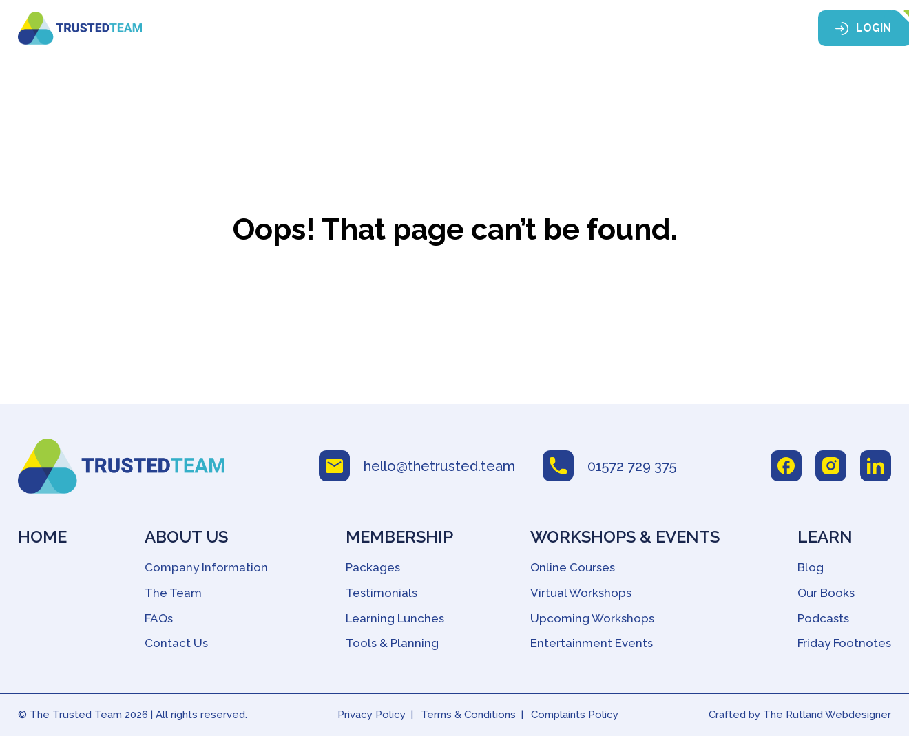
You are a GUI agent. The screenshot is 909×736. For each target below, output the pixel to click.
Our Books (826, 593)
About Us (321, 29)
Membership (420, 29)
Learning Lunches (395, 618)
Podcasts (823, 618)
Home (255, 29)
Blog (810, 567)
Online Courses (572, 567)
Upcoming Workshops (592, 618)
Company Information (206, 567)
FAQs (159, 618)
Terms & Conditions (468, 714)
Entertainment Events (591, 643)
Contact (750, 29)
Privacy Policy (371, 714)
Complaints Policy (574, 714)
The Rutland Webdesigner (827, 714)
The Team (173, 593)
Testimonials (381, 593)
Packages (373, 567)
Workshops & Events (554, 29)
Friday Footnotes (844, 643)
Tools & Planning (392, 643)
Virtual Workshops (580, 593)
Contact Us (176, 643)
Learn (670, 29)
